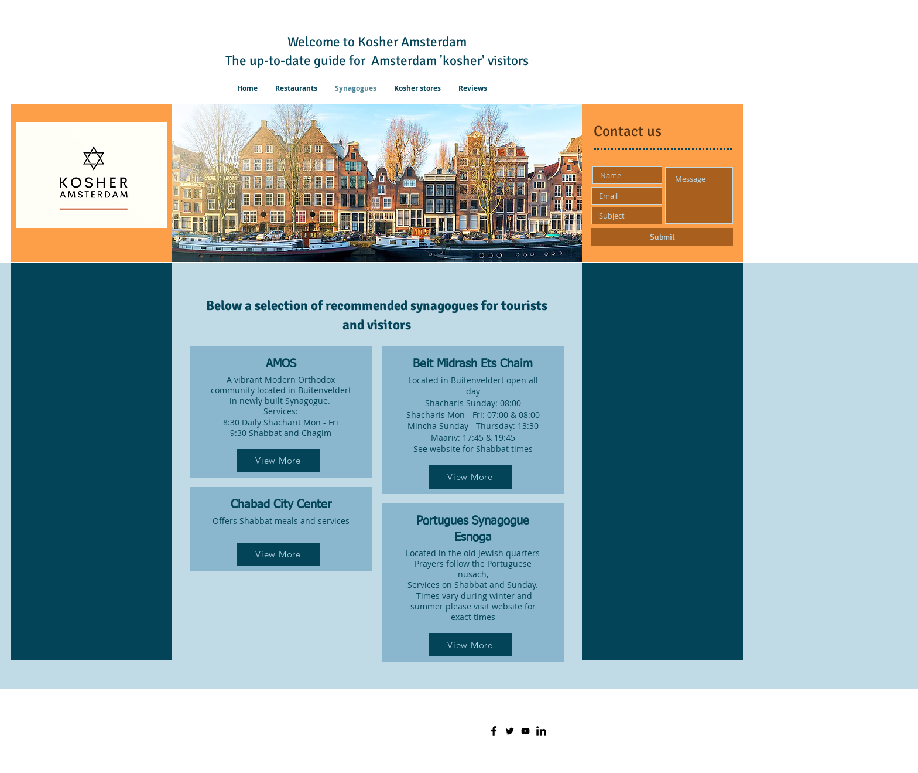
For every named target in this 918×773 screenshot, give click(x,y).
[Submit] (662, 237)
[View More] (278, 460)
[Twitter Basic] (510, 731)
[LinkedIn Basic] (541, 731)
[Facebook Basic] (494, 731)
